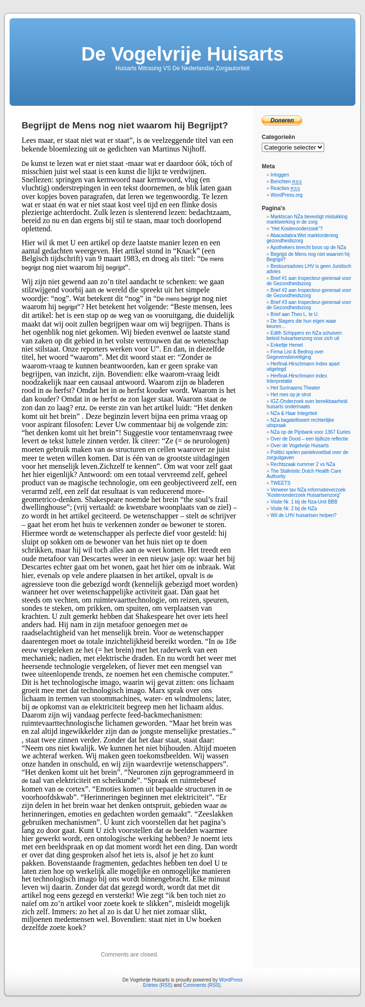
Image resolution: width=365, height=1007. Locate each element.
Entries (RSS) (157, 985)
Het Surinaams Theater (295, 387)
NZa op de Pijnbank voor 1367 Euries (310, 432)
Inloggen (279, 174)
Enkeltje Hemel (286, 345)
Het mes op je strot (290, 394)
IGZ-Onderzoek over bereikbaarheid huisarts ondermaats (307, 404)
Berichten (286, 181)
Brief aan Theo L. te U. (294, 314)
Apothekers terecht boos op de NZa (308, 247)
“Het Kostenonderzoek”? (296, 228)
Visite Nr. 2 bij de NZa (293, 508)
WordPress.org (286, 195)
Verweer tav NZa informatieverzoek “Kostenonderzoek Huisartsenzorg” (306, 492)
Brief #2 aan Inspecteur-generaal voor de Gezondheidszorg (309, 293)
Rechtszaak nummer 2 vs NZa (302, 464)
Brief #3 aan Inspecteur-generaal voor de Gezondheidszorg (309, 305)
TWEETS (280, 483)
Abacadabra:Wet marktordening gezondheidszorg (302, 238)
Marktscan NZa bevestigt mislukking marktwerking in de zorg (307, 219)
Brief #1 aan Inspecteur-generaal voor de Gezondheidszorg (309, 281)
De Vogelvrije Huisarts (182, 53)
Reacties (285, 188)
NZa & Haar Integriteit (293, 413)
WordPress (231, 979)
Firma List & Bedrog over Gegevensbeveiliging (295, 354)
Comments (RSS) (201, 985)
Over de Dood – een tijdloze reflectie (309, 438)
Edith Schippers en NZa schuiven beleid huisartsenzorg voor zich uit (304, 335)
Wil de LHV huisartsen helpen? (303, 515)
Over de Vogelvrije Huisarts (299, 445)
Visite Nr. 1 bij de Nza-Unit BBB (303, 501)
